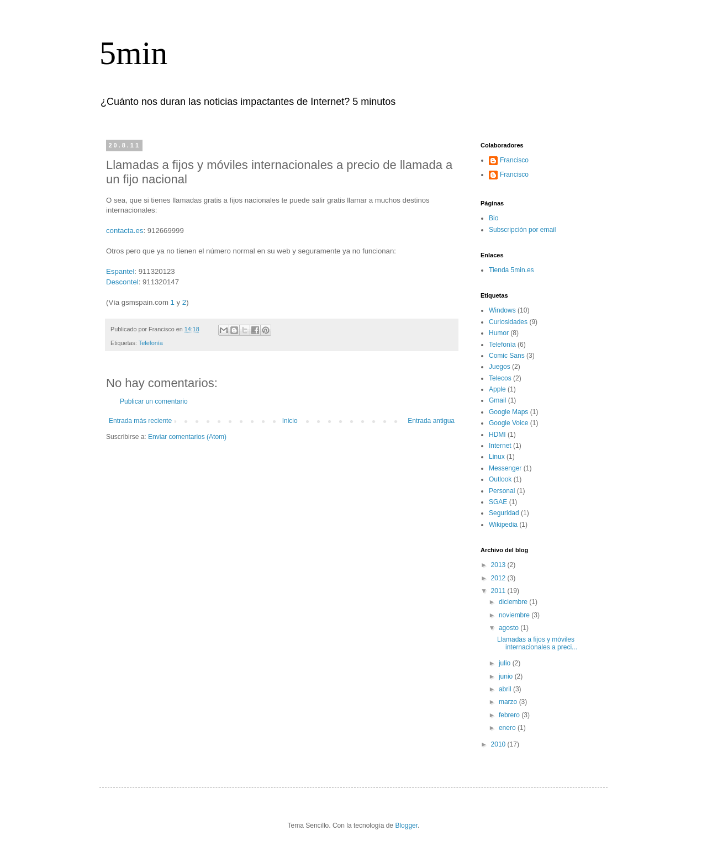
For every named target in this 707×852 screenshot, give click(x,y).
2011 (499, 591)
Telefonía (151, 343)
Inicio (290, 421)
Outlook (500, 479)
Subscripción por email (522, 230)
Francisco (514, 160)
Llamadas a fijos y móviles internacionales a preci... (537, 643)
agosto (509, 628)
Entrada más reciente (140, 421)
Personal (502, 491)
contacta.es (124, 230)
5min (133, 53)
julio (506, 663)
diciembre (514, 602)
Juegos (499, 367)
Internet (500, 445)
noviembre (515, 615)
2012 (499, 578)
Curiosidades (508, 322)
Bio (493, 218)
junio (507, 676)
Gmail (497, 400)
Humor (499, 333)
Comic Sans (507, 355)
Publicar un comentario (154, 401)
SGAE (498, 502)
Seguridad (504, 513)
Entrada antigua (431, 421)
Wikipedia (503, 524)
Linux (497, 457)
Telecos (500, 378)
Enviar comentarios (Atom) (187, 437)
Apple (497, 389)
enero (508, 728)
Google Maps (508, 412)
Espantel (120, 271)
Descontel (122, 282)
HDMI (497, 434)
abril (506, 689)
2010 (499, 744)
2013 (499, 565)
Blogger (406, 825)
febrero (510, 715)
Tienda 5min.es (511, 270)
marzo (509, 702)
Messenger (505, 468)
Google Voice (508, 423)
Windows (502, 310)
